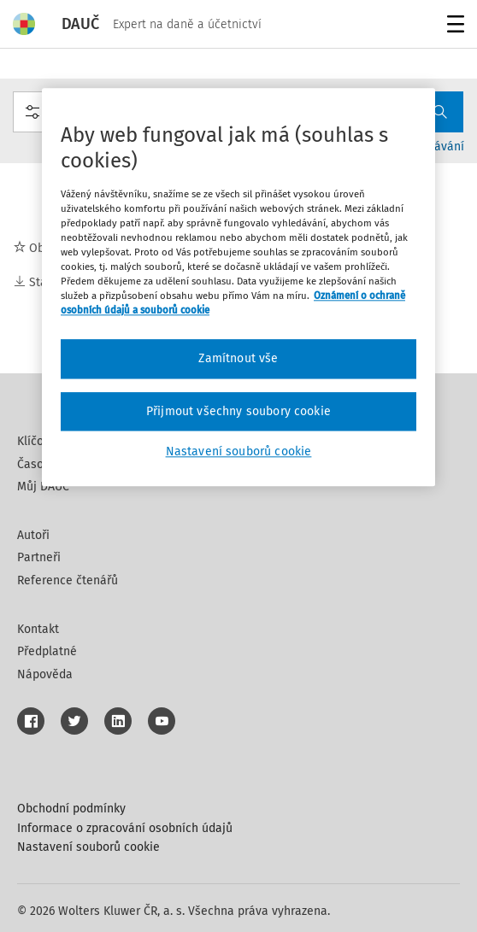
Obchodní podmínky (71, 808)
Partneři (39, 557)
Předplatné (47, 651)
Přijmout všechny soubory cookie (238, 411)
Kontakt (38, 629)
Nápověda (45, 674)
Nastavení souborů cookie (88, 847)
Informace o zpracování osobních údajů (125, 828)
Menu (452, 26)
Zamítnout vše (238, 359)
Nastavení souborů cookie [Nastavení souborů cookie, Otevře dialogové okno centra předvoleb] (239, 452)
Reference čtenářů (67, 580)
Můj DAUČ (43, 486)
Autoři (33, 535)
